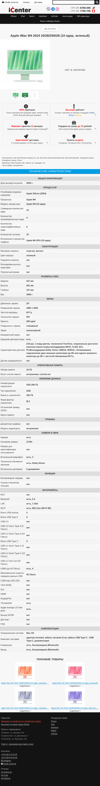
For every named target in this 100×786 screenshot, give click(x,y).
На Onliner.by (6, 772)
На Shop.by (5, 778)
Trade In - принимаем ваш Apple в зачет (17, 744)
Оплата (26, 2)
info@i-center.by (10, 2)
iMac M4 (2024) (50, 29)
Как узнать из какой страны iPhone (15, 724)
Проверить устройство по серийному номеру (21, 721)
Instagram (6, 761)
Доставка (38, 2)
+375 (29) (82, 7)
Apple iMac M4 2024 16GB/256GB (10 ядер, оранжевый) (25, 683)
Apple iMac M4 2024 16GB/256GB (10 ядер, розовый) (75, 683)
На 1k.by (4, 775)
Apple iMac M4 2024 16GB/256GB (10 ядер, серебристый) (26, 708)
